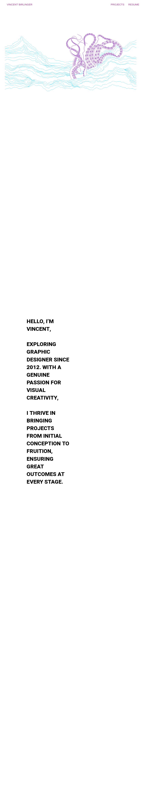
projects (117, 4)
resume (133, 4)
